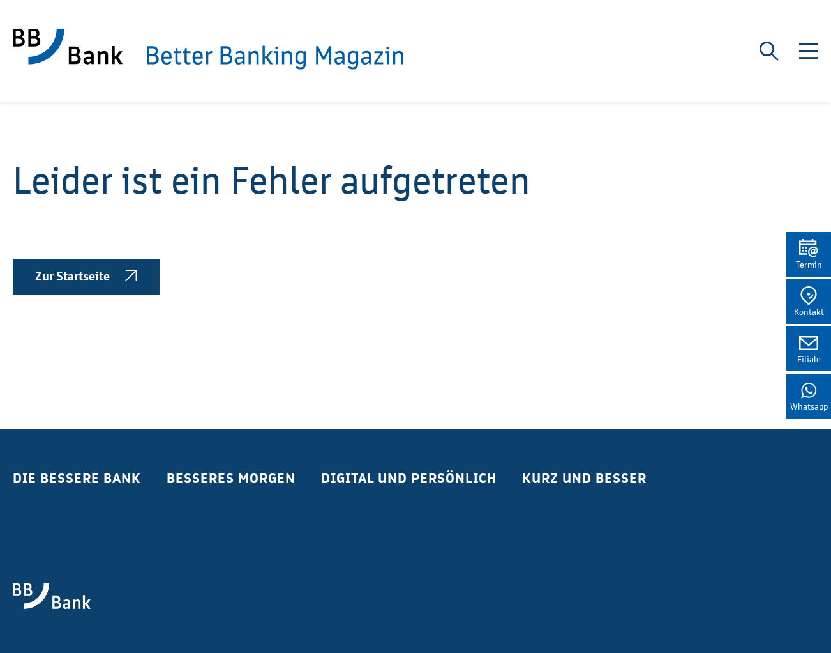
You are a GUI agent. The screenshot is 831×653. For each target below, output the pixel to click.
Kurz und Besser (584, 478)
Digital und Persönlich (409, 478)
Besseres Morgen (231, 478)
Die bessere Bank (77, 478)
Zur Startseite (86, 276)
